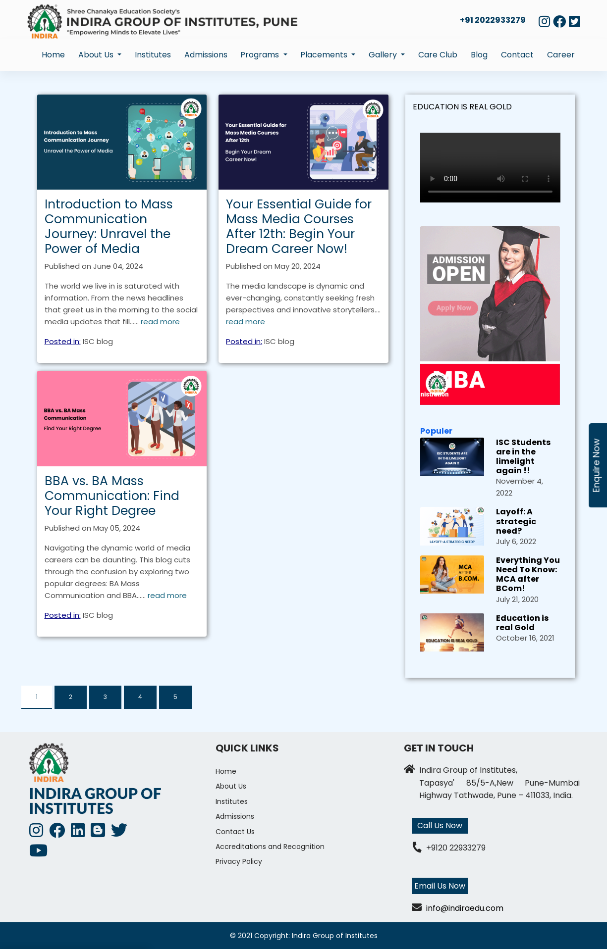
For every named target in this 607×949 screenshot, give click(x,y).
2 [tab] (70, 697)
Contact (517, 54)
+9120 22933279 (456, 847)
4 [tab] (140, 697)
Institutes (153, 54)
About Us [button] (96, 54)
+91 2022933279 (493, 20)
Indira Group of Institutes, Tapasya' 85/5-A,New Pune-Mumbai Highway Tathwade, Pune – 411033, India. (499, 782)
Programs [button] (260, 54)
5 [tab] (175, 697)
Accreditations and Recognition (270, 846)
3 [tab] (105, 697)
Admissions (205, 54)
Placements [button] (324, 54)
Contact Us (235, 832)
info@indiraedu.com (464, 908)
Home (53, 54)
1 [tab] (37, 697)
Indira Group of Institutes (335, 936)
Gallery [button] (384, 54)
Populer (436, 431)
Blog (479, 54)
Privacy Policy (239, 861)
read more (160, 321)
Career (561, 54)
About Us (231, 786)
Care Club (437, 54)
